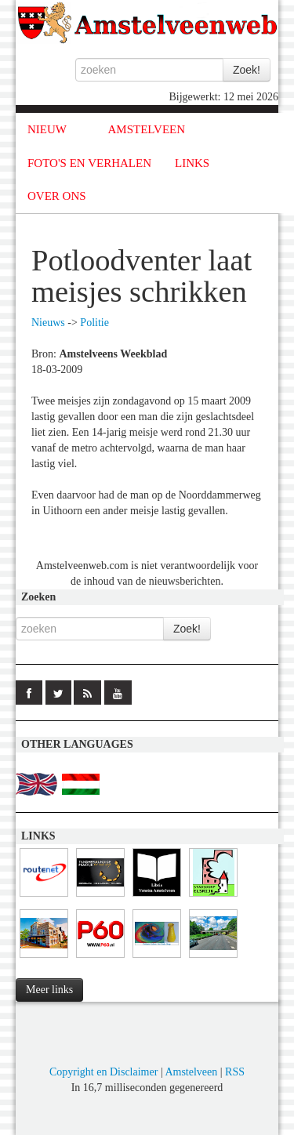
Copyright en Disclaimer (103, 1072)
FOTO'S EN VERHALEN (89, 163)
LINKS (192, 163)
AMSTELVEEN (146, 129)
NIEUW (47, 129)
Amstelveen (191, 1072)
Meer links (49, 989)
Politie (94, 322)
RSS (235, 1072)
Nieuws (48, 322)
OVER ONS (56, 196)
